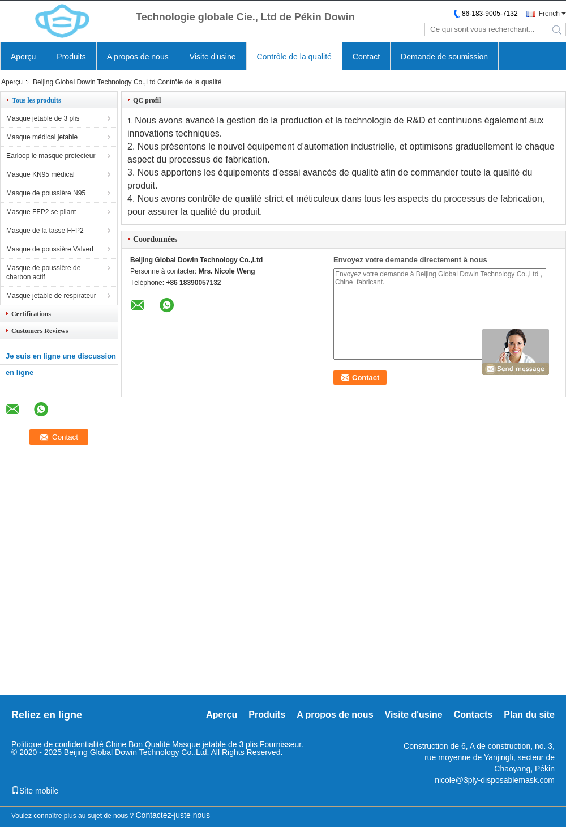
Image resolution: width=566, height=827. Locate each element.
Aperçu (23, 56)
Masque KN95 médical (40, 174)
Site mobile (34, 790)
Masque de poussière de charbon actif (43, 272)
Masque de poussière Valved (49, 249)
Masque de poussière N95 (45, 193)
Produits (71, 56)
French (549, 14)
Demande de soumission (444, 56)
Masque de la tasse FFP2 (45, 231)
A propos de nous (138, 56)
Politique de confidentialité (57, 744)
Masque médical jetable (42, 137)
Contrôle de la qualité (294, 56)
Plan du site (529, 714)
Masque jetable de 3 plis (42, 118)
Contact (366, 56)
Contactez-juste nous (173, 815)
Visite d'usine (213, 56)
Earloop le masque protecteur (50, 156)
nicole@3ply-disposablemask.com (495, 780)
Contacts (473, 714)
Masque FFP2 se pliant (41, 212)
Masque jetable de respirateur (51, 296)
